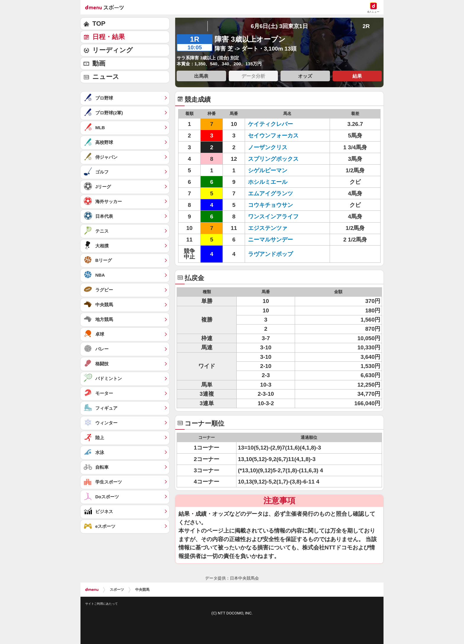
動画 (98, 63)
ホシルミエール (267, 182)
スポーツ (117, 590)
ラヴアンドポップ (270, 254)
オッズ (305, 76)
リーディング (112, 50)
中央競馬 (142, 590)
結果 (357, 76)
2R (366, 26)
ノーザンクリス (267, 147)
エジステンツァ (267, 228)
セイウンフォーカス (273, 135)
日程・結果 (108, 36)
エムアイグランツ (270, 193)
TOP (98, 23)
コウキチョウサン (270, 205)
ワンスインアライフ (273, 216)
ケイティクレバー (270, 124)
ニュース (105, 76)
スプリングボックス (273, 159)
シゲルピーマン (267, 170)
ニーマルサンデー (270, 239)
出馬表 (201, 76)
